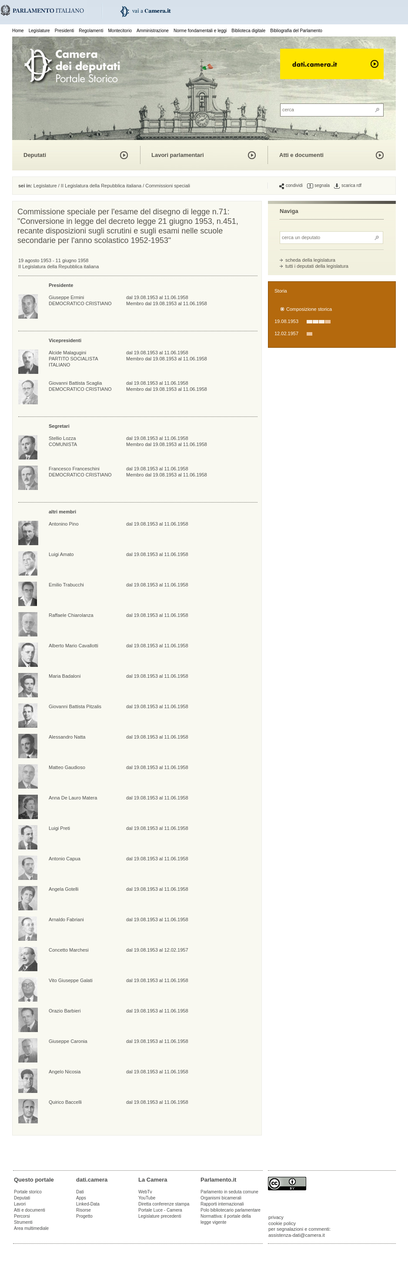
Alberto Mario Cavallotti (73, 645)
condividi (291, 186)
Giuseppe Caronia (68, 1041)
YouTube (146, 1198)
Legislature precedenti (159, 1216)
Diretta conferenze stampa (163, 1204)
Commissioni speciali (167, 185)
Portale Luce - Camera (160, 1210)
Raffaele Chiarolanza (71, 615)
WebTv (145, 1191)
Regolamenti (91, 30)
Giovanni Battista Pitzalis (75, 706)
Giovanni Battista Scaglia (75, 383)
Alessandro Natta (67, 736)
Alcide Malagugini (67, 352)
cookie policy (282, 1223)
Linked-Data (88, 1204)
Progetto (84, 1216)
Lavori (20, 1204)
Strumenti (23, 1222)
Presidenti (64, 30)
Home (18, 30)
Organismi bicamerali (221, 1198)
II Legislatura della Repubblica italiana (101, 185)
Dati (80, 1191)
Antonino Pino (64, 523)
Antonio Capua (64, 858)
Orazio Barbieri (64, 1010)
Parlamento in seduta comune (229, 1191)
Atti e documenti (301, 155)
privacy (276, 1217)
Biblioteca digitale (248, 30)
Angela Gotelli (64, 889)
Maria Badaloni (64, 676)
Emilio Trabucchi (66, 584)
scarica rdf (347, 186)
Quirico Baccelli (65, 1102)
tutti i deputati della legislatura (316, 266)
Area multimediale (31, 1228)
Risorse (83, 1210)
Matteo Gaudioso (67, 767)
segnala (318, 186)
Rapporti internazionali (222, 1204)
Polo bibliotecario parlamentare (231, 1210)
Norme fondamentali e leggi (200, 30)
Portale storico (28, 1191)
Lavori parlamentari (177, 155)
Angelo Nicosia (64, 1071)
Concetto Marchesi (69, 950)
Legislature (39, 30)
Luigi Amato (61, 554)
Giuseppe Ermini (66, 297)
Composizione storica (309, 309)
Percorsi (22, 1216)
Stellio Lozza (62, 438)
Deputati (34, 155)
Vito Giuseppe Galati (71, 980)
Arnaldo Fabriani (66, 919)
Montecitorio (119, 30)
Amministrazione (153, 30)
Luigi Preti (59, 828)
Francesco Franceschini (74, 468)
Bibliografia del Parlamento (296, 30)
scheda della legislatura (310, 260)
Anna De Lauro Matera (73, 797)
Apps (81, 1198)
